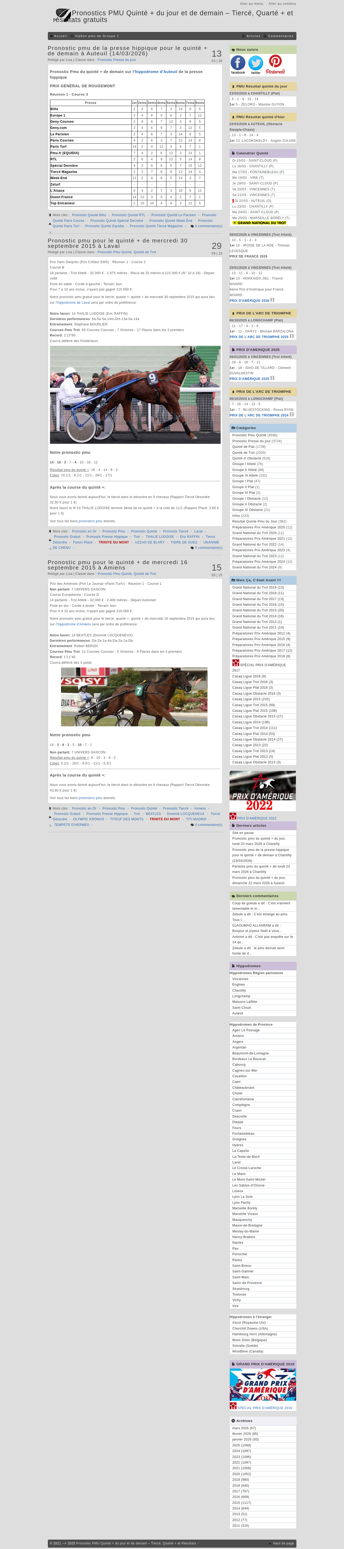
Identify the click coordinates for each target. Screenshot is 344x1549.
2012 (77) (240, 1520)
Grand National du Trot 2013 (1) (257, 622)
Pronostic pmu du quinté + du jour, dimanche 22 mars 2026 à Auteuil (259, 880)
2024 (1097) (241, 1451)
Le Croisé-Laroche (246, 1168)
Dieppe (237, 1122)
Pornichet (239, 1254)
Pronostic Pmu (113, 531)
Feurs (236, 1128)
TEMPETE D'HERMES (71, 825)
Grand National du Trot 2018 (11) (258, 593)
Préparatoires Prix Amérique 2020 (258, 527)
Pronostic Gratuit (67, 537)
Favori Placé (83, 542)
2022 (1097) (241, 1462)
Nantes (237, 1243)
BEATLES (153, 814)
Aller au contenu (282, 4)
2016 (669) (240, 1497)
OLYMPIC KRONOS (88, 819)
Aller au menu (251, 4)
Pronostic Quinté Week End (170, 221)
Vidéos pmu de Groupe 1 (97, 36)
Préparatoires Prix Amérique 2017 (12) (262, 650)
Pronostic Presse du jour (117, 60)
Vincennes (240, 979)
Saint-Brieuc (242, 1266)
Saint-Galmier (243, 1271)
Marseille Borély (244, 1208)
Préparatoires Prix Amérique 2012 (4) (261, 633)
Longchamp (241, 996)
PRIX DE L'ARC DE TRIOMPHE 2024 (259, 415)
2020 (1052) (241, 1474)
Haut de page (283, 1543)
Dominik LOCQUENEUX (186, 814)
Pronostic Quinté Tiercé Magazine (156, 226)
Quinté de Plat (243, 447)
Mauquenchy (242, 1220)
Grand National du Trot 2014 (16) (258, 616)
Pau (235, 1248)
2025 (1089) (241, 1445)
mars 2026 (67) (244, 1428)
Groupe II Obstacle (247, 504)
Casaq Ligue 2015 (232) (251, 699)
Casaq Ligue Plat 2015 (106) (254, 711)
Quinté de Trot (145, 252)
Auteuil (237, 1013)
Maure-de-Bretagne (247, 1225)
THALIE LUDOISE (160, 537)
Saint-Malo (240, 1277)
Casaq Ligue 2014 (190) (251, 722)
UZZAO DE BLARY (150, 542)
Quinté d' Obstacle (246, 458)
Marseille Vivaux (245, 1214)
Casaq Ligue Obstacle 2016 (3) (256, 693)
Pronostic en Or (84, 531)
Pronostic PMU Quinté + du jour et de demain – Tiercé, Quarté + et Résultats (136, 1543)
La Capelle (240, 1151)
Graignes (239, 1139)
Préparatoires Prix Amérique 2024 (258, 562)
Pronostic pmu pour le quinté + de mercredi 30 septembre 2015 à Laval (118, 243)
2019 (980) (240, 1480)
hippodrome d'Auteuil (156, 72)
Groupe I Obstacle (246, 498)
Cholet (237, 1093)
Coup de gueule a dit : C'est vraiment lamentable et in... (261, 905)
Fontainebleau (243, 1134)
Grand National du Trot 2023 (254, 556)
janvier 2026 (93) (245, 1439)
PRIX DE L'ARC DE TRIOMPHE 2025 (259, 337)
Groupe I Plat (242, 481)
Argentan (239, 1047)
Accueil (60, 36)
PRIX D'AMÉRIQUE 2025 (250, 379)
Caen (236, 1082)
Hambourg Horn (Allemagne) (254, 1334)
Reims (237, 1260)
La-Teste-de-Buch (246, 1157)
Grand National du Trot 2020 (254, 533)
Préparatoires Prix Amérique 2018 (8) (261, 656)
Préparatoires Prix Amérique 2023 (258, 550)
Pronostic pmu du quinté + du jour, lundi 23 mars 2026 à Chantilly (259, 841)
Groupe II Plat (243, 487)
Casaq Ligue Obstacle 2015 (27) (257, 716)
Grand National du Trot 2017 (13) (258, 599)
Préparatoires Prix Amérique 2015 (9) (261, 639)
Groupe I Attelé (244, 464)
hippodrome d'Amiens (74, 624)
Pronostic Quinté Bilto (89, 215)
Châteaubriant (243, 1088)
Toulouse (239, 1294)
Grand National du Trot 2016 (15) (258, 605)
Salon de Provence (247, 1283)
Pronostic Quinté (144, 531)
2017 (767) (240, 1491)
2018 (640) (240, 1486)
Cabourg (239, 1064)
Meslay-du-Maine (245, 1231)
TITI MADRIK (196, 819)
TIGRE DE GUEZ (184, 542)
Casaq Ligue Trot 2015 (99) (253, 705)
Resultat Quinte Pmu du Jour (255, 521)
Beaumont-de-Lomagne (250, 1053)
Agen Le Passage (246, 1030)
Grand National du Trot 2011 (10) (258, 627)
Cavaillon (239, 1076)
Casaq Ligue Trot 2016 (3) (252, 682)
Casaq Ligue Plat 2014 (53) (253, 734)
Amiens (200, 808)
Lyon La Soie (242, 1197)
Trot (137, 537)
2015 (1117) (241, 1503)
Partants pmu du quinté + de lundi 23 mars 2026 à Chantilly (261, 869)
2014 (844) (240, 1508)
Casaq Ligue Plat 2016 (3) (252, 688)
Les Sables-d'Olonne (248, 1185)
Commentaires (280, 36)
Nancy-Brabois (243, 1237)
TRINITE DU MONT (114, 542)
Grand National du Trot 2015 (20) (258, 610)
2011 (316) (240, 1526)
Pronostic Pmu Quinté (115, 252)
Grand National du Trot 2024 (254, 567)
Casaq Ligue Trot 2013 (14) (253, 751)
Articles (253, 36)
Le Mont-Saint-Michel (249, 1179)
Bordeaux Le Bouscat (249, 1059)
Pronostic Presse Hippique (107, 537)
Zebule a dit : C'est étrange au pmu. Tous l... (260, 917)
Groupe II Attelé (244, 470)
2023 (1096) (241, 1457)
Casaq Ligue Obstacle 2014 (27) (257, 739)
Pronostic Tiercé (175, 531)
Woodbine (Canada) (248, 1351)
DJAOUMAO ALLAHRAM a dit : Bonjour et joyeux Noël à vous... (257, 928)
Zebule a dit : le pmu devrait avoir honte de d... (258, 950)
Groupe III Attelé (245, 475)
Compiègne (241, 1105)
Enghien (238, 984)
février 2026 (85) (245, 1434)
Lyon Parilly (241, 1203)
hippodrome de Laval (73, 302)
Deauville (239, 1116)
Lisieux (237, 1191)
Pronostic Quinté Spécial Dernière (116, 221)
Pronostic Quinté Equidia (104, 226)
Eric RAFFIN (190, 537)
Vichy (236, 1300)
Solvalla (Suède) (245, 1346)
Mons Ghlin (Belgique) (249, 1340)
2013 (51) (240, 1514)
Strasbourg (241, 1289)
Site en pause (243, 833)
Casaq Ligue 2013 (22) (250, 745)
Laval (198, 531)
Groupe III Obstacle (247, 510)
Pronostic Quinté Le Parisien (173, 215)
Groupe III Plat (243, 493)
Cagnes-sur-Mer (245, 1070)
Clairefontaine (243, 1099)
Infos (236, 516)
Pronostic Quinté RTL (129, 215)
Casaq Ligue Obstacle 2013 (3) (256, 762)
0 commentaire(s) (208, 226)
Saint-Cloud (241, 1008)
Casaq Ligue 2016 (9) (249, 676)
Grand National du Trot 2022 (254, 544)
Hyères (237, 1145)
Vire (235, 1306)
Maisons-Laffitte (244, 1002)
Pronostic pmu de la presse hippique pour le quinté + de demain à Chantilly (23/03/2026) (262, 855)
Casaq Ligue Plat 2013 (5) (252, 757)
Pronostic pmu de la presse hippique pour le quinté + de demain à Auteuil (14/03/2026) (128, 50)
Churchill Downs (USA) (250, 1328)
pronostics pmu (90, 521)
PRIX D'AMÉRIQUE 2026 (250, 301)
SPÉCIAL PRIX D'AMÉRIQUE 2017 (259, 667)
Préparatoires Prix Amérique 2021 (258, 538)
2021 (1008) (241, 1468)
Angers (237, 1042)
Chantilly (239, 990)
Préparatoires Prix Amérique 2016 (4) (261, 645)
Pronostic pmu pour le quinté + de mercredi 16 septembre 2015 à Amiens (118, 565)
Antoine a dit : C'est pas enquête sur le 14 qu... (262, 939)
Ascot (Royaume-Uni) (249, 1323)
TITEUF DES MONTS (127, 819)
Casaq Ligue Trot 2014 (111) (254, 728)
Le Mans (239, 1174)
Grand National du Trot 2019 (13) (258, 587)
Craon (237, 1110)
